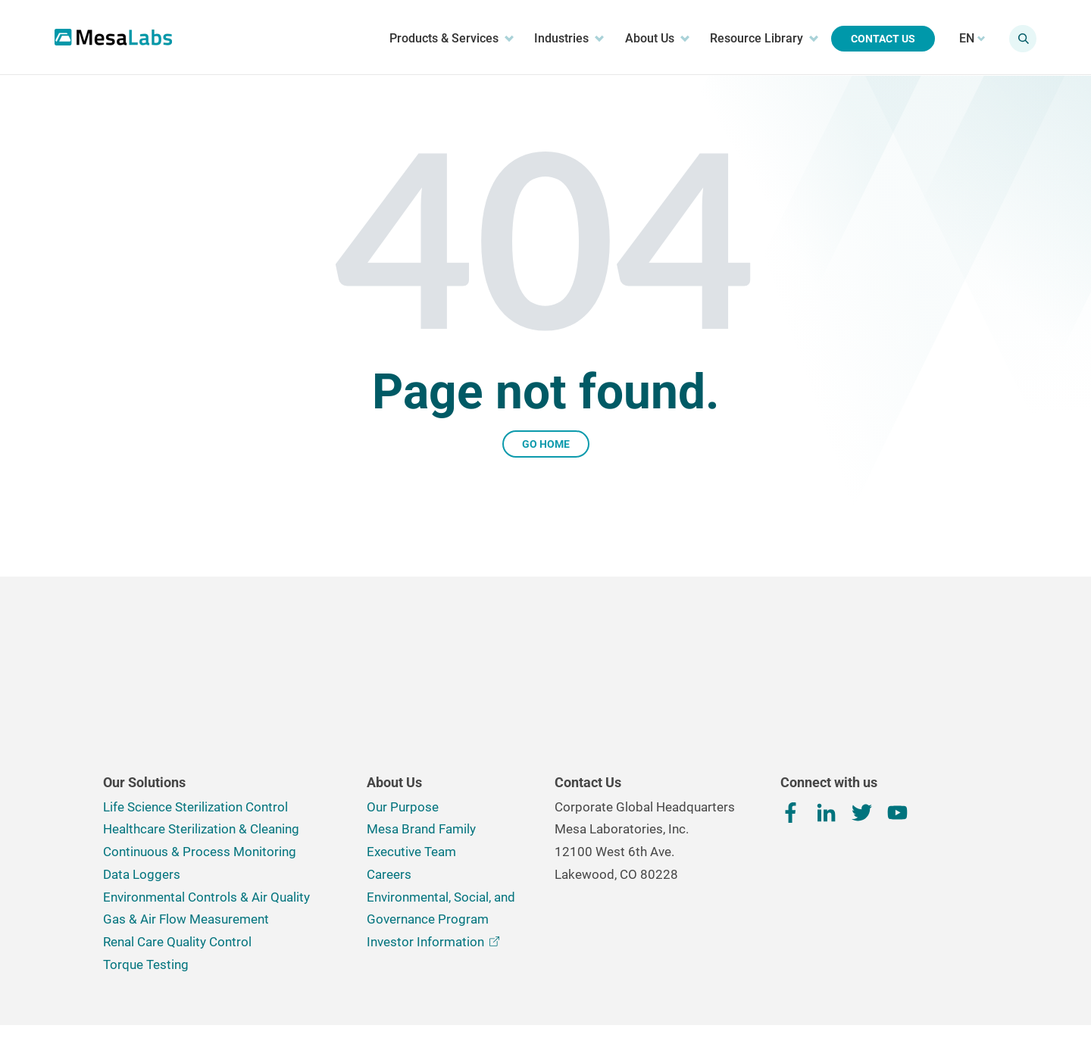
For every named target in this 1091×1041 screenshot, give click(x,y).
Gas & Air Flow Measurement (186, 818)
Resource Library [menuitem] (753, 39)
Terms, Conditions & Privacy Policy (389, 982)
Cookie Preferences (526, 983)
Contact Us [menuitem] (873, 39)
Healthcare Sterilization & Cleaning (201, 728)
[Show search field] (1013, 39)
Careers (389, 773)
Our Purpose (403, 706)
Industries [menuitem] (559, 39)
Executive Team (411, 750)
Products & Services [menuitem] (442, 39)
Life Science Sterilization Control (195, 706)
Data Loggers (141, 773)
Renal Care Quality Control (177, 841)
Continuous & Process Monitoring (199, 750)
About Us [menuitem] (646, 39)
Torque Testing (146, 863)
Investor (433, 841)
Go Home (546, 444)
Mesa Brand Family (421, 728)
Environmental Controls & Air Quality (206, 796)
